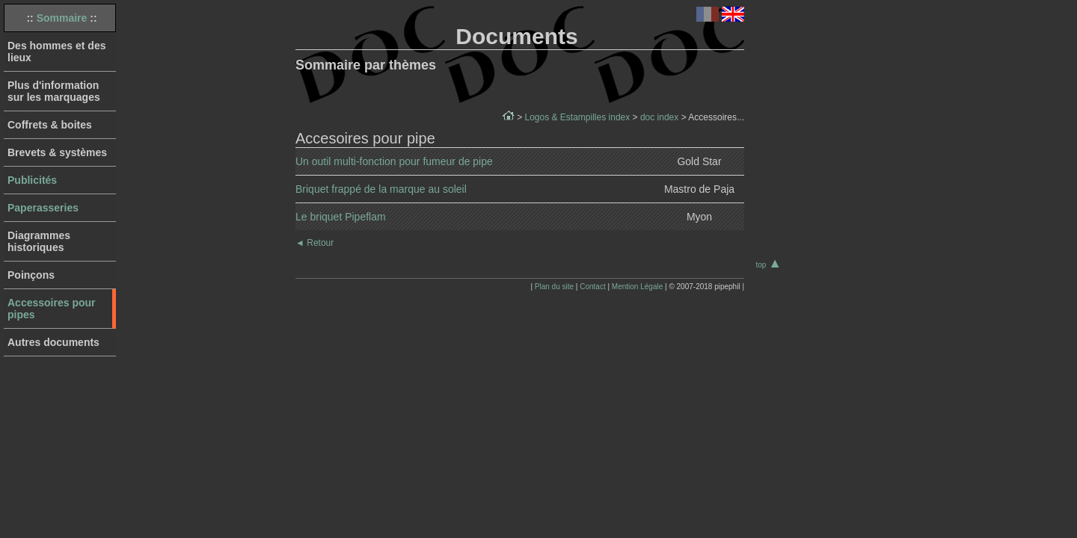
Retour (314, 243)
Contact (592, 286)
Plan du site (554, 286)
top (768, 265)
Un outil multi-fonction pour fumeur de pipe (394, 161)
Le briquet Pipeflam (340, 217)
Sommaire (62, 18)
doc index (659, 117)
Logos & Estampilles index (577, 117)
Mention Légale (637, 286)
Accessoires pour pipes (51, 309)
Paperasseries (43, 208)
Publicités (32, 180)
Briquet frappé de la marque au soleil (381, 189)
